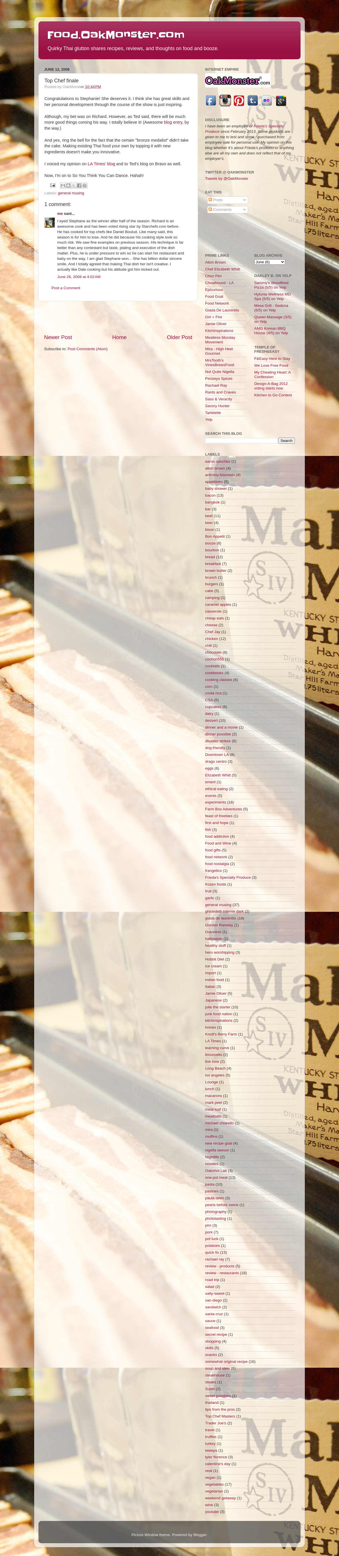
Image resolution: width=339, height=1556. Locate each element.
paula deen (214, 1198)
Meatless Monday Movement (220, 339)
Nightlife (212, 1157)
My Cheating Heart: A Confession (272, 374)
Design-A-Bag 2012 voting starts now (271, 386)
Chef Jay (212, 632)
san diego (213, 1300)
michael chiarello (219, 1123)
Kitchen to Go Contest (273, 395)
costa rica (213, 693)
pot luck (211, 1239)
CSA (209, 700)
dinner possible (218, 734)
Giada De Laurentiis (222, 310)
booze (210, 543)
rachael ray (214, 1259)
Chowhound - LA (219, 283)
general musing (71, 193)
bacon (210, 495)
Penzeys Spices (218, 378)
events (211, 796)
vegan (210, 1477)
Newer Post (58, 337)
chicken (211, 639)
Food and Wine (218, 843)
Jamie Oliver (215, 324)
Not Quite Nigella (219, 372)
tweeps (211, 1450)
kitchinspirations (218, 1020)
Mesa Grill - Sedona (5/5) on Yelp (271, 307)
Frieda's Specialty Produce (228, 877)
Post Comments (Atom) (88, 349)
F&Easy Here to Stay (272, 358)
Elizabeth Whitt (218, 775)
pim (208, 1225)
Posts (216, 200)
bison (209, 529)
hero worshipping (219, 952)
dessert (211, 720)
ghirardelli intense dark (224, 911)
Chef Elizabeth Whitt (222, 269)
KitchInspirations (219, 331)
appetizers (214, 482)
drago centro (216, 761)
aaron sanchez (217, 461)
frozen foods (215, 884)
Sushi (210, 1389)
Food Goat (214, 296)
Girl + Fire (213, 317)
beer (209, 523)
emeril (210, 782)
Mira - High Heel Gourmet (219, 351)
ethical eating (216, 789)
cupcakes (213, 707)
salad (209, 1286)
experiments (215, 802)
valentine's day (217, 1464)
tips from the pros (220, 1409)
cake (209, 591)
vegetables (214, 1484)
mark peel (213, 1102)
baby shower (216, 488)
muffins (211, 1136)
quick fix (212, 1252)
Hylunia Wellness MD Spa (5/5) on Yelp (272, 296)
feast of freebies (218, 816)
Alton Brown (215, 262)
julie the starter (217, 1007)
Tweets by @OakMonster (226, 178)
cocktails (212, 666)
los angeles (214, 1075)
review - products (219, 1266)
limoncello (213, 1055)
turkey (210, 1443)
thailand (211, 1402)
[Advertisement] (118, 317)
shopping (213, 1341)
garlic (209, 898)
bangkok (212, 502)
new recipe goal (218, 1143)
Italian (210, 986)
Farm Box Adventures (223, 809)
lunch (209, 1089)
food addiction (217, 836)
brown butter (215, 570)
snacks (211, 1355)
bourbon (212, 550)
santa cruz (214, 1314)
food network (216, 857)
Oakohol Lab (216, 1170)
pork (209, 1232)
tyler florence (216, 1457)
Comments (220, 209)
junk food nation (218, 1014)
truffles (211, 1437)
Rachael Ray (216, 385)
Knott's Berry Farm (221, 1034)
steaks (210, 1382)
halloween (213, 939)
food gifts (213, 850)
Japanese (213, 1000)
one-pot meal (216, 1177)
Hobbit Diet (214, 959)
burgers (211, 584)
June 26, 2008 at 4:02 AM (79, 277)
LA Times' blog (101, 164)
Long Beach (215, 1068)
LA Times (213, 1041)
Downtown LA (217, 754)
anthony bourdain (220, 475)
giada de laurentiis (220, 918)
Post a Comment (66, 288)
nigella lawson (217, 1150)
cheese (211, 625)
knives (210, 1027)
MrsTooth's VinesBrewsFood (219, 362)
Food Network (217, 303)
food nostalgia (217, 864)
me (60, 213)
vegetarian (214, 1491)
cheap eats (214, 618)
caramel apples (218, 604)
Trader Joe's (215, 1423)
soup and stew (217, 1368)
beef (209, 516)
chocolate (213, 652)
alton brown (215, 468)
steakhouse (215, 1375)
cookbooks (214, 673)
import (210, 973)
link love (212, 1061)
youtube (212, 1512)
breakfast (213, 564)
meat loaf (213, 1109)
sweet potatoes (218, 1396)
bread (210, 557)
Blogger (200, 1535)
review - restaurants (222, 1273)
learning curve (217, 1048)
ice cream (213, 966)
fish (208, 829)
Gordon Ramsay (219, 925)
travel (210, 1430)
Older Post (179, 337)
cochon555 (214, 659)
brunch (211, 577)
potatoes (212, 1245)
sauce (210, 1321)
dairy (209, 713)
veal (208, 1471)
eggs (209, 768)
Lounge (211, 1082)
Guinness (213, 932)
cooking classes (218, 680)
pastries (211, 1191)
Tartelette (213, 413)
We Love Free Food (271, 365)
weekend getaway (220, 1498)
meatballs (213, 1116)
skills (209, 1348)
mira (209, 1129)
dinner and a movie (221, 727)
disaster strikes (218, 741)
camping (212, 598)
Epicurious (214, 289)
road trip (212, 1280)
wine (209, 1505)
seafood (212, 1327)
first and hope (216, 823)
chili (208, 645)
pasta (210, 1184)
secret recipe (216, 1334)
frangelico (213, 870)
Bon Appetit (215, 536)
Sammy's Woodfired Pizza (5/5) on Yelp (271, 285)
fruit (208, 891)
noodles (211, 1164)
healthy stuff (215, 945)
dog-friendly (215, 748)
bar (208, 509)
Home (119, 337)
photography (215, 1212)
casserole (213, 611)
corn (209, 686)
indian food (214, 980)
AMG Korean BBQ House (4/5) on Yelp (271, 330)
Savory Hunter (217, 406)
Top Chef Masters (220, 1416)
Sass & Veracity (218, 399)
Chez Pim (213, 276)
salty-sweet (214, 1293)
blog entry (173, 122)
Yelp (209, 419)
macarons (213, 1096)
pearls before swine (221, 1205)
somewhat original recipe (226, 1361)
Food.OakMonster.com (116, 35)
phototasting (215, 1218)
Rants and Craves (220, 392)
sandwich (213, 1307)
